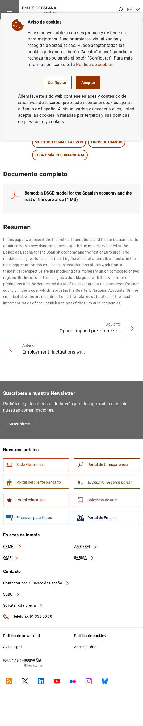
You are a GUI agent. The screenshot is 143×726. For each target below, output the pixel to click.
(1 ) (78, 196)
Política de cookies (90, 636)
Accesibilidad (85, 647)
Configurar (57, 82)
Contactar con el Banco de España (36, 583)
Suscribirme (19, 424)
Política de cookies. (95, 64)
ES (133, 10)
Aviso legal (12, 647)
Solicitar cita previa (23, 605)
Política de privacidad (21, 636)
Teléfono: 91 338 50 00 (27, 616)
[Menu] (9, 9)
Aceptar (88, 82)
